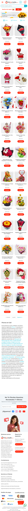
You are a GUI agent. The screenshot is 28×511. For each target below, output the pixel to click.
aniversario (13, 355)
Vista (5, 20)
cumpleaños (5, 357)
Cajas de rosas (8, 340)
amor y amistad (6, 355)
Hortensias (19, 345)
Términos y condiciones (6, 476)
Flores (13, 327)
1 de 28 (13, 317)
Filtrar (22, 20)
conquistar (11, 357)
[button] (7, 37)
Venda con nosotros (21, 502)
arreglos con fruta (15, 342)
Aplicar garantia (4, 483)
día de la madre (20, 357)
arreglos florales (17, 340)
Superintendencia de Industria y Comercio (11, 488)
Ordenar (14, 20)
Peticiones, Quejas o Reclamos (8, 479)
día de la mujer (7, 358)
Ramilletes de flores (7, 343)
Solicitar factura (19, 451)
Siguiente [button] (20, 317)
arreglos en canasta (10, 345)
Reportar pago (19, 444)
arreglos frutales (6, 342)
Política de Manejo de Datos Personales (10, 486)
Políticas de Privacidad (6, 478)
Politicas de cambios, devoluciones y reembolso (12, 481)
